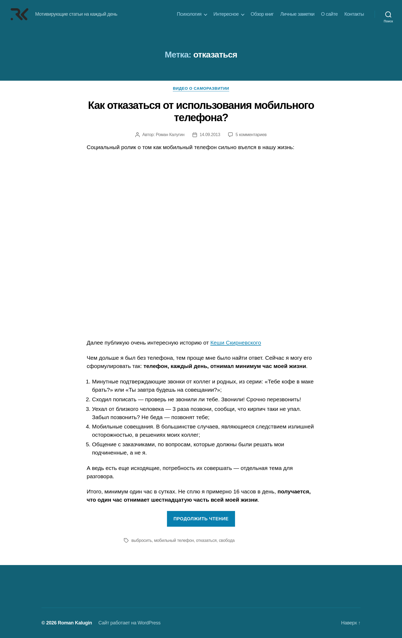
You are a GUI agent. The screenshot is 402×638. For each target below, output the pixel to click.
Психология (189, 14)
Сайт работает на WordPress (129, 622)
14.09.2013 (210, 134)
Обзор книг (262, 14)
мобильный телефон (174, 540)
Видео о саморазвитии (201, 88)
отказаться (206, 540)
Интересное (226, 14)
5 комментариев (251, 134)
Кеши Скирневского (235, 343)
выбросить (141, 540)
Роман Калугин (170, 134)
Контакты (354, 14)
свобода (226, 540)
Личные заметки (297, 14)
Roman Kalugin (75, 622)
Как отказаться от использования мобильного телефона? (201, 111)
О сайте (329, 14)
